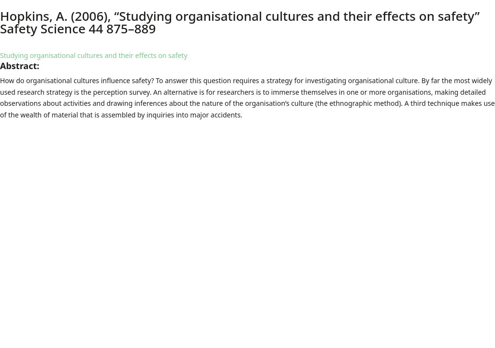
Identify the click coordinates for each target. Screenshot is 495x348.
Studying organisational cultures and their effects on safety (94, 55)
